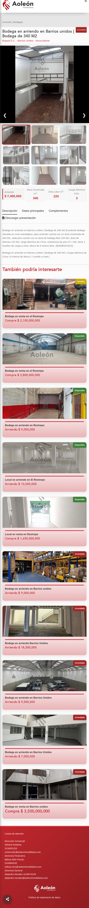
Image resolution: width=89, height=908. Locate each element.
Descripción (9, 211)
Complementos (58, 211)
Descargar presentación (19, 217)
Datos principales (33, 211)
